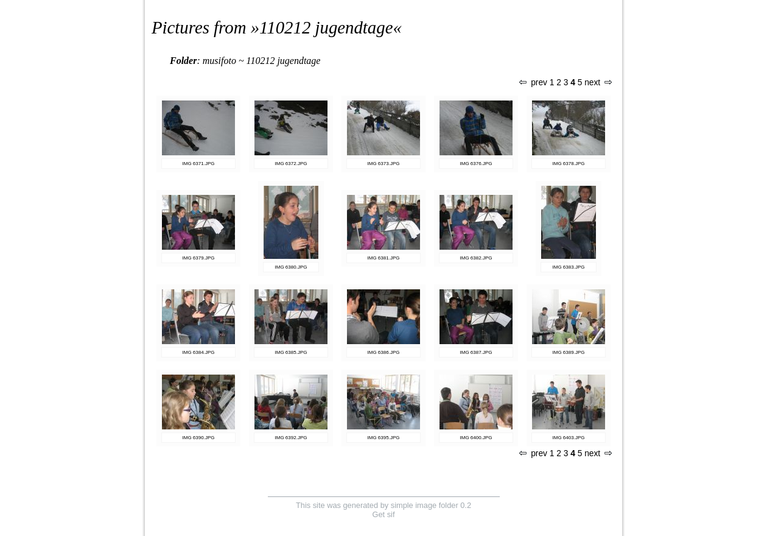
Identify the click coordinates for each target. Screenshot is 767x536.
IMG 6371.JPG (199, 163)
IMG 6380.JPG (291, 267)
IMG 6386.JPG (384, 352)
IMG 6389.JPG (569, 352)
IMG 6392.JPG (291, 437)
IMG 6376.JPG (476, 163)
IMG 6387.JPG (476, 352)
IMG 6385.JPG (291, 352)
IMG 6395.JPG (384, 437)
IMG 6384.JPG (199, 352)
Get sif (384, 514)
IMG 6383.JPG (569, 267)
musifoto (219, 60)
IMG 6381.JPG (384, 258)
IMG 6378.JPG (569, 163)
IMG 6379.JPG (199, 258)
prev (533, 82)
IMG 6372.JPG (291, 163)
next (598, 82)
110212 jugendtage (326, 27)
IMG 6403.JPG (569, 437)
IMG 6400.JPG (476, 437)
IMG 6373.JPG (384, 163)
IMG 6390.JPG (199, 437)
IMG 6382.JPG (476, 258)
